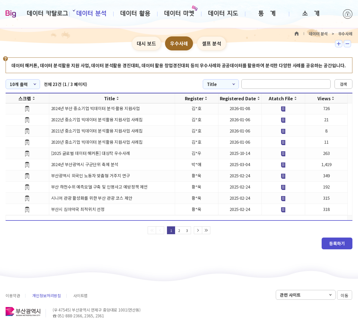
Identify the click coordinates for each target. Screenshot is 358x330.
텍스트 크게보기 (338, 43)
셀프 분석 (211, 43)
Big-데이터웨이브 (11, 14)
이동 (344, 295)
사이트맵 (80, 295)
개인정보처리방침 (46, 295)
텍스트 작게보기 (347, 43)
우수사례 (179, 43)
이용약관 (13, 295)
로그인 (347, 14)
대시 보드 (146, 43)
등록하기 (337, 243)
